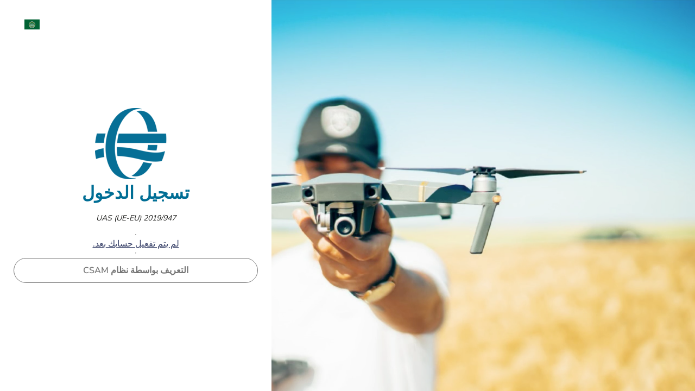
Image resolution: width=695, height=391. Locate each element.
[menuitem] (27, 24)
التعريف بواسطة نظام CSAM (135, 270)
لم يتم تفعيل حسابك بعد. (136, 243)
